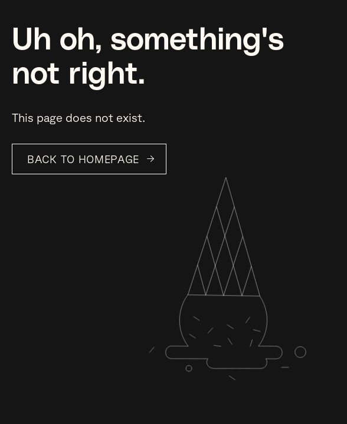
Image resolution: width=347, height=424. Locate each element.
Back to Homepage (83, 159)
